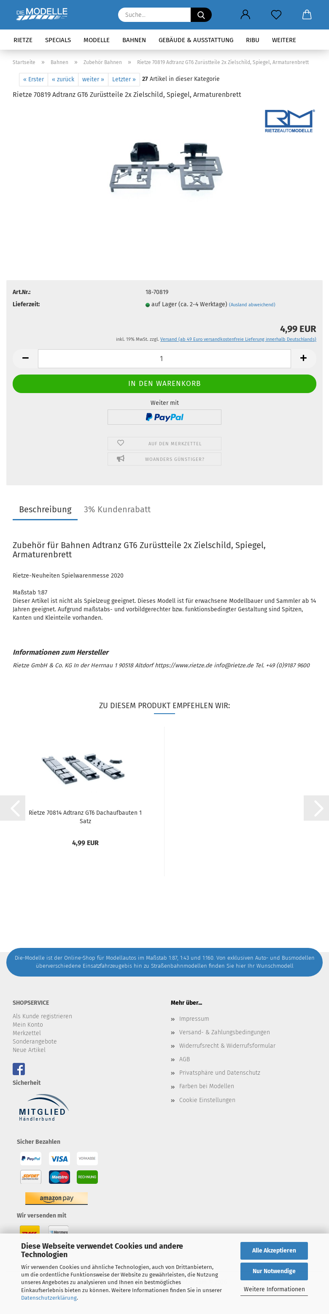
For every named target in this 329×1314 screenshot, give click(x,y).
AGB (184, 1059)
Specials (58, 40)
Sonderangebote (35, 1041)
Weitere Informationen (274, 1289)
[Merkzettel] (276, 14)
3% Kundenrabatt (117, 509)
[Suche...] (201, 15)
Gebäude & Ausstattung (196, 40)
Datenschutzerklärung (49, 1298)
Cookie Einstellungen (207, 1100)
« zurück (63, 79)
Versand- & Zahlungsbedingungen (224, 1032)
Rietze (22, 40)
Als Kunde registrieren (42, 1016)
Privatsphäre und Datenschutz (219, 1072)
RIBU (252, 40)
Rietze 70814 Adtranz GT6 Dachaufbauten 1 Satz (85, 816)
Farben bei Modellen (206, 1086)
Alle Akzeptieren (274, 1250)
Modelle (97, 40)
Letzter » (124, 79)
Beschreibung (45, 509)
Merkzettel (27, 1033)
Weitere (284, 40)
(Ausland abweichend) (252, 305)
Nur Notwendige (274, 1271)
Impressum (194, 1018)
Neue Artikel (29, 1050)
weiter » (93, 79)
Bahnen (134, 40)
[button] (245, 14)
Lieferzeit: (26, 304)
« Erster (33, 79)
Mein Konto (28, 1024)
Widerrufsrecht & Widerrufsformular (227, 1045)
